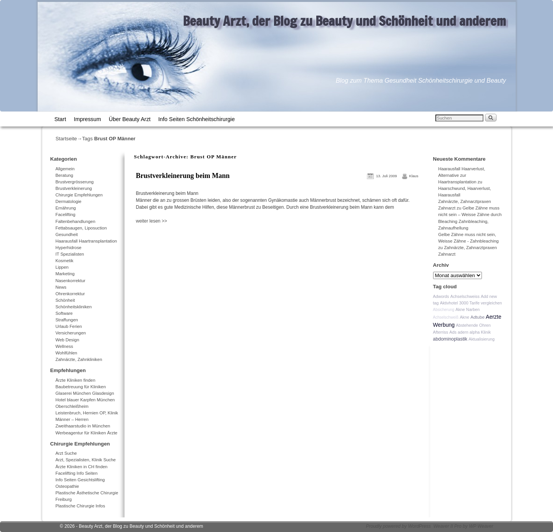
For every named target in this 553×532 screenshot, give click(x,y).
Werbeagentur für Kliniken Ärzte (86, 433)
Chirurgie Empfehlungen (79, 195)
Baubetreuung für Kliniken (80, 386)
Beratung (64, 175)
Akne (464, 317)
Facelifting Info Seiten (76, 473)
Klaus (413, 176)
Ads (453, 332)
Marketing (65, 273)
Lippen (61, 267)
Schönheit (65, 300)
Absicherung (444, 310)
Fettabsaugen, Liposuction (81, 228)
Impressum (87, 119)
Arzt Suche (66, 453)
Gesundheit (66, 234)
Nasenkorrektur (70, 280)
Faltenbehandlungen (75, 221)
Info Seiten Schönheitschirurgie (196, 119)
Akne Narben (467, 309)
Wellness (64, 346)
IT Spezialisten (69, 254)
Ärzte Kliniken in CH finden (81, 466)
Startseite (66, 138)
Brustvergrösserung (74, 182)
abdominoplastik (450, 339)
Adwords (441, 296)
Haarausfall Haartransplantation (86, 241)
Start (60, 119)
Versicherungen (70, 333)
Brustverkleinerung (73, 188)
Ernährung (65, 208)
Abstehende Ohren (473, 325)
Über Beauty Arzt (130, 119)
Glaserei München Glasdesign (84, 393)
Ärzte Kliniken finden (75, 380)
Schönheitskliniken (73, 306)
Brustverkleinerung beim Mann (183, 176)
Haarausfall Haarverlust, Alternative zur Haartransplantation (461, 175)
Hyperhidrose (68, 247)
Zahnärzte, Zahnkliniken (78, 359)
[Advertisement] (224, 241)
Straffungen (66, 320)
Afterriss (440, 332)
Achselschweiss (465, 296)
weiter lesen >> (151, 221)
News (60, 287)
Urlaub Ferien (68, 326)
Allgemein (65, 168)
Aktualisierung (481, 339)
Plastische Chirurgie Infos (80, 506)
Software (64, 313)
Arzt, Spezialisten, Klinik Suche (85, 459)
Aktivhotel (449, 303)
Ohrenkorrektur (70, 293)
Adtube (477, 316)
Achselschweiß (446, 317)
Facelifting (65, 214)
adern (463, 332)
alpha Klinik (480, 332)
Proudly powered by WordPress (398, 526)
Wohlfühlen (66, 353)
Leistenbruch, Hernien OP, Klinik (86, 413)
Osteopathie (67, 486)
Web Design (67, 339)
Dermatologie (68, 201)
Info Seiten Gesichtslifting (80, 479)
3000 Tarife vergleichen (480, 303)
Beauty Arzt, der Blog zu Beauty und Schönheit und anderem (344, 21)
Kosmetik (64, 260)
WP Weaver (481, 526)
